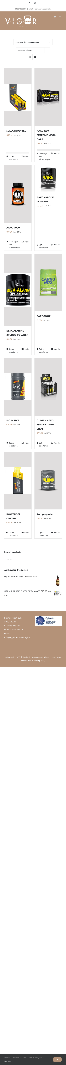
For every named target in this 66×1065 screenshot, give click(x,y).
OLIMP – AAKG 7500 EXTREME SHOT (45, 424)
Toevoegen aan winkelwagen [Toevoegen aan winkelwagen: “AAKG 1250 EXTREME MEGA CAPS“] (43, 156)
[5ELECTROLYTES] (17, 97)
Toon (25, 50)
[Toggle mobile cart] (54, 17)
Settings (8, 1061)
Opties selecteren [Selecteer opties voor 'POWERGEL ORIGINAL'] (13, 534)
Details (26, 156)
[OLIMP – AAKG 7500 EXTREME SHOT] (48, 387)
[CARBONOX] (48, 282)
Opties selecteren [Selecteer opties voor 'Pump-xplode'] (43, 534)
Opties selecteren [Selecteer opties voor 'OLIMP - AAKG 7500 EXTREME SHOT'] (43, 444)
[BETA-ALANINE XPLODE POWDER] (17, 290)
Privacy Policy (39, 660)
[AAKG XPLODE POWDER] (48, 179)
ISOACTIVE (12, 420)
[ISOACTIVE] (17, 387)
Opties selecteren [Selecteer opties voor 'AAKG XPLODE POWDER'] (43, 246)
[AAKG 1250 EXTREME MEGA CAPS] (48, 97)
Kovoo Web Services (40, 657)
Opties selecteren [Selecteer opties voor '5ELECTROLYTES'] (13, 157)
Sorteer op (27, 42)
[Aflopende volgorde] (49, 42)
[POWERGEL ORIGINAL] (17, 480)
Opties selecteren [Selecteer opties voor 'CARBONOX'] (43, 350)
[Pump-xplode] (48, 480)
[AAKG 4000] (17, 194)
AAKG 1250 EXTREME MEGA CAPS (46, 134)
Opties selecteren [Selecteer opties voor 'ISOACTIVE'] (13, 444)
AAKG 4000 (13, 227)
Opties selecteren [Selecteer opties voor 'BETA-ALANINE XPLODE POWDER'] (13, 350)
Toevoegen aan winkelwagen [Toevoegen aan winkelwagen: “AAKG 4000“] (13, 245)
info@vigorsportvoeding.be (40, 9)
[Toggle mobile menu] (60, 17)
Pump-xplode (44, 514)
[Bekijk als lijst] (35, 57)
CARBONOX (44, 316)
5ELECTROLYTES (16, 130)
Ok (57, 1059)
